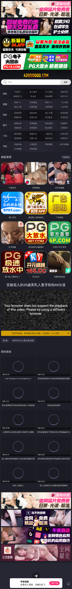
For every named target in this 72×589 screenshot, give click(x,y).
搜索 (66, 82)
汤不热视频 (64, 144)
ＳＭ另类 (64, 106)
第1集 (5, 340)
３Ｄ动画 (64, 102)
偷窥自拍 (18, 123)
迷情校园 (18, 138)
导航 (5, 146)
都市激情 (18, 134)
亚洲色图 (33, 123)
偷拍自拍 (33, 113)
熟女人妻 (18, 106)
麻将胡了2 (18, 96)
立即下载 (54, 583)
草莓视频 (48, 144)
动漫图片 (64, 123)
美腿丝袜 (18, 127)
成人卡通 (48, 113)
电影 (5, 114)
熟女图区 (48, 127)
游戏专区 (64, 92)
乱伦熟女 (48, 117)
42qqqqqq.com (35, 75)
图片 (5, 125)
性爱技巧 (64, 138)
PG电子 (18, 92)
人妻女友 (48, 134)
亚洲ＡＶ (18, 102)
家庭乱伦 (33, 134)
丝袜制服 (33, 106)
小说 (5, 135)
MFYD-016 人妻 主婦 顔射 (23, 340)
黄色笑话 (48, 138)
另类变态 (64, 117)
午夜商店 (33, 144)
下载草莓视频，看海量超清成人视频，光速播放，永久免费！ (40, 333)
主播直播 (48, 106)
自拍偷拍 (33, 102)
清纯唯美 (33, 127)
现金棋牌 (48, 96)
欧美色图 (48, 123)
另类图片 (64, 127)
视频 (5, 104)
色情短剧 (33, 148)
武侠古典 (64, 134)
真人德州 (33, 92)
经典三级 (33, 117)
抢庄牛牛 (64, 96)
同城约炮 (18, 144)
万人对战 (48, 92)
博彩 (5, 93)
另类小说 (33, 138)
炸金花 (33, 96)
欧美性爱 (64, 113)
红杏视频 (18, 148)
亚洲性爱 (18, 113)
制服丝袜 (18, 117)
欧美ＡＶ (48, 102)
